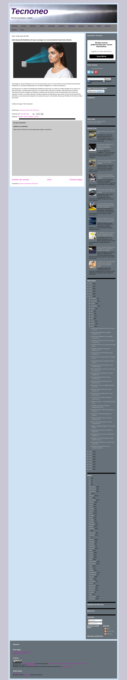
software (91, 577)
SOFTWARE (51, 26)
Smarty (22, 30)
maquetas (92, 541)
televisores (92, 588)
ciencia (91, 504)
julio (92, 311)
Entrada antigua (76, 180)
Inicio (49, 180)
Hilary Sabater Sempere (28, 663)
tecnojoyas (92, 581)
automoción (92, 500)
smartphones (92, 572)
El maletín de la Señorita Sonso (96, 121)
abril (92, 318)
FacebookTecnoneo (96, 68)
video (90, 594)
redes (90, 566)
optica (90, 559)
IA (89, 530)
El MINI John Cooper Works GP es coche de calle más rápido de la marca (106, 191)
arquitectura (92, 491)
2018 (90, 456)
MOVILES (81, 26)
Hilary (108, 628)
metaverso (92, 546)
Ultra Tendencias (34, 110)
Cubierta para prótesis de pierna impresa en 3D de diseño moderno (106, 162)
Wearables (92, 599)
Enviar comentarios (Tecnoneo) (29, 183)
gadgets (30, 116)
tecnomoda (92, 585)
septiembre (94, 306)
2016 (90, 462)
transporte (92, 590)
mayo (92, 316)
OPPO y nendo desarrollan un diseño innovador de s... (101, 422)
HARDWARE (71, 26)
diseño (26, 116)
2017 (90, 459)
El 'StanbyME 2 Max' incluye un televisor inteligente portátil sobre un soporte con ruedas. (106, 234)
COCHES (23, 26)
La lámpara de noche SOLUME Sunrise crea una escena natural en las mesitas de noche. (106, 264)
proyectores (92, 563)
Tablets (91, 579)
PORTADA (14, 26)
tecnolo (91, 583)
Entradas (92, 620)
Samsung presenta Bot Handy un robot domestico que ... (101, 365)
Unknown (109, 634)
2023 (90, 291)
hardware (91, 528)
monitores (92, 548)
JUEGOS (14, 30)
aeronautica (92, 487)
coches (91, 506)
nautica (91, 555)
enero (92, 326)
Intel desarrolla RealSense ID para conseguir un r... (100, 377)
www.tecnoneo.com (32, 665)
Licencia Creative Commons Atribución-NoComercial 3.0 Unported (67, 663)
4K (89, 478)
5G (90, 480)
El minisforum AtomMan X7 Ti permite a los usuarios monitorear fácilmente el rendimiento (105, 147)
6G (90, 482)
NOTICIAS (107, 26)
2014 (90, 466)
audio (90, 498)
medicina (91, 544)
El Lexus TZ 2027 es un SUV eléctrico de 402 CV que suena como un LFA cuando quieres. (106, 219)
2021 (90, 296)
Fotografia (92, 524)
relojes (91, 568)
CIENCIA (42, 26)
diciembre (93, 298)
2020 (90, 451)
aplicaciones (92, 489)
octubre (93, 303)
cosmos (91, 511)
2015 (90, 464)
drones (91, 517)
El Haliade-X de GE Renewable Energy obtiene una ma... (101, 438)
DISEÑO (99, 26)
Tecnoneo (29, 11)
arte (90, 493)
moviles (91, 552)
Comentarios (93, 623)
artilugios (20, 116)
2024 (90, 288)
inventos (36, 116)
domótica (91, 515)
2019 (90, 454)
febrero (93, 323)
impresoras (92, 533)
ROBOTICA (33, 26)
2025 (90, 286)
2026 (90, 283)
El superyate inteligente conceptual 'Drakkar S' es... (100, 333)
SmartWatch (92, 574)
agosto (93, 308)
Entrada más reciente (20, 180)
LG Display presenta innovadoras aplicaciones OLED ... (100, 406)
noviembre (94, 301)
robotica (91, 570)
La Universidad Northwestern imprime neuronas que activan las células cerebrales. (105, 205)
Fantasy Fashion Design (94, 123)
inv (90, 537)
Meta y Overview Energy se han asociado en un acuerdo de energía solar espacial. (106, 248)
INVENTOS (61, 26)
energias (91, 522)
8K (89, 484)
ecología (91, 520)
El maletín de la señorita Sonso (22, 652)
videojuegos (92, 596)
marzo (92, 321)
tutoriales (91, 592)
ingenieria (91, 535)
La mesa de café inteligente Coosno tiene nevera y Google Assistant (105, 176)
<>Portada (16, 673)
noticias (91, 557)
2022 (90, 293)
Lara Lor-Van (110, 631)
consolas (91, 509)
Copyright (27, 675)
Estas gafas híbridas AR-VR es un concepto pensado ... (100, 447)
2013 (90, 469)
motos (90, 550)
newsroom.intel (24, 110)
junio (92, 313)
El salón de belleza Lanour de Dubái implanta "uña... (100, 418)
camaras (91, 502)
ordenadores (92, 561)
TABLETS (90, 26)
